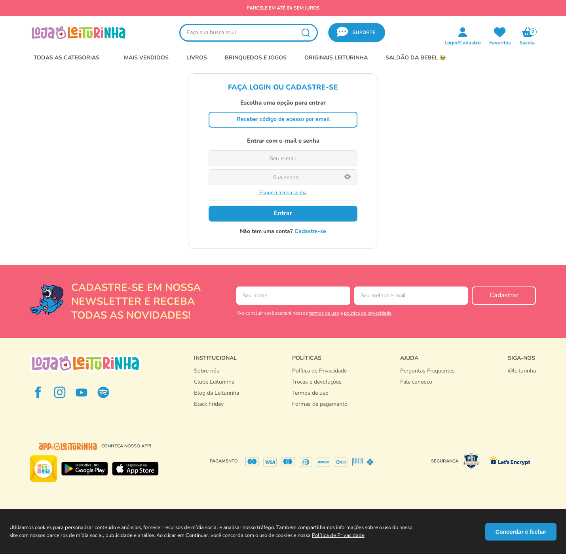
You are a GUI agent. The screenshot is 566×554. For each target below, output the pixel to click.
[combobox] (248, 33)
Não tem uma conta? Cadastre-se (283, 231)
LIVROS (196, 57)
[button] (356, 32)
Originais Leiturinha (336, 57)
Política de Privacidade (338, 535)
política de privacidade (367, 313)
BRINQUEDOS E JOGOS (256, 57)
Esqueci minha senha (283, 193)
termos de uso (324, 313)
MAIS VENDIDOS (146, 57)
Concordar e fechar (521, 532)
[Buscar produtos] (305, 32)
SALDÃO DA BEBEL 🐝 (416, 57)
